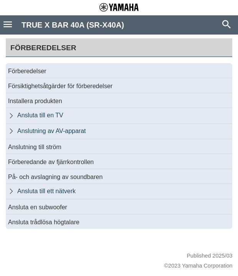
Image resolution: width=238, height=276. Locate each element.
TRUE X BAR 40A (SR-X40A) (72, 25)
